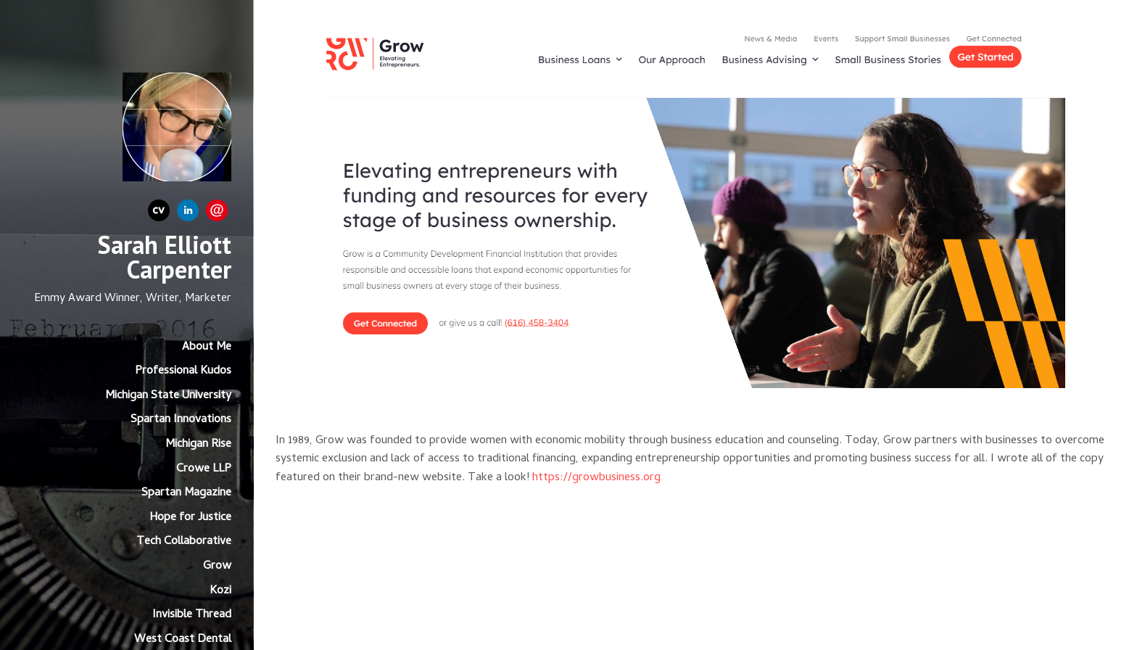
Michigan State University (168, 396)
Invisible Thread (191, 615)
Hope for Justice (190, 518)
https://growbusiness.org (596, 478)
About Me (206, 347)
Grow (217, 566)
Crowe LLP (203, 469)
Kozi (220, 591)
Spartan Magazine (186, 493)
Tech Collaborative (183, 541)
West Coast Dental (182, 639)
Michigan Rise (198, 444)
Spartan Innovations (181, 420)
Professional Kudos (183, 371)
